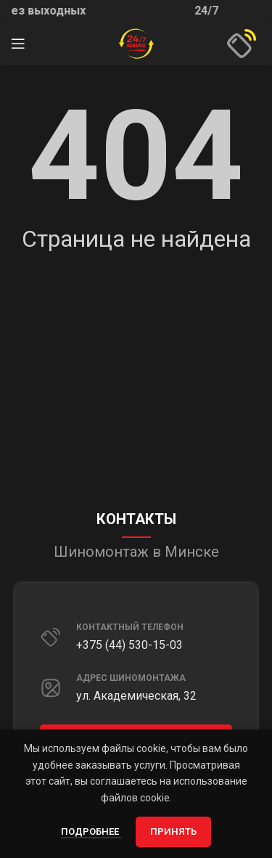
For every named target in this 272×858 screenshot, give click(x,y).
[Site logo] (136, 43)
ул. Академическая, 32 (136, 696)
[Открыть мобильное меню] (18, 43)
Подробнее (91, 831)
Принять (173, 831)
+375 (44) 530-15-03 (129, 645)
